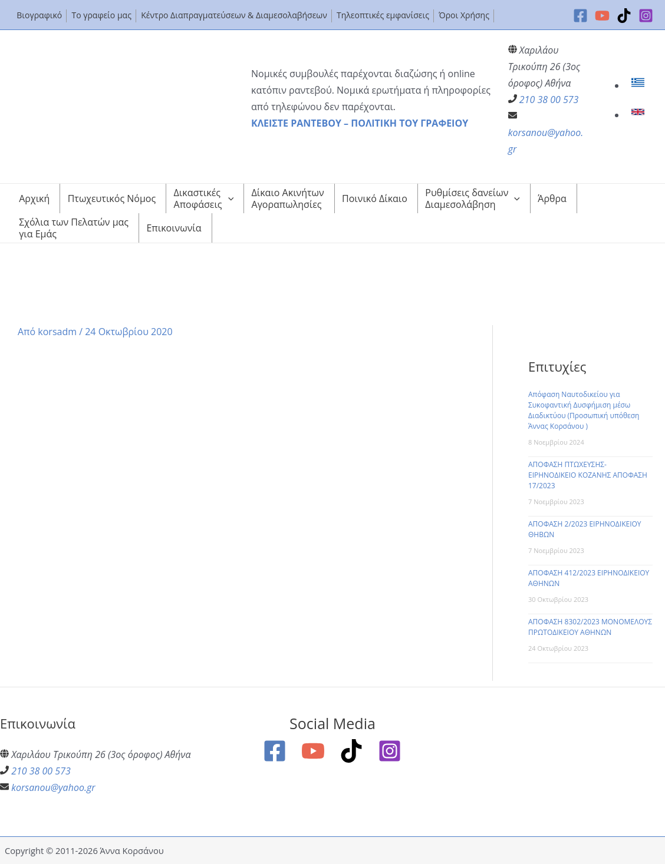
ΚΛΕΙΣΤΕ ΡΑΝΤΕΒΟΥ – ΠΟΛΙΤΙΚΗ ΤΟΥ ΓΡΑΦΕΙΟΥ (359, 123)
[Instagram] (645, 15)
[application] (228, 198)
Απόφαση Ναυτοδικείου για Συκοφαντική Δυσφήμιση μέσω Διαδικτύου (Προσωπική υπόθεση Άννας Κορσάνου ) (583, 410)
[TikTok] (624, 15)
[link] (639, 85)
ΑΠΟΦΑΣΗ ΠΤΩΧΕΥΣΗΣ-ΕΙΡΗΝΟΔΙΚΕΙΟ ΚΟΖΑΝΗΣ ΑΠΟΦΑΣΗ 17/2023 (587, 475)
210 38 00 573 (549, 99)
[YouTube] (602, 15)
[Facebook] (580, 15)
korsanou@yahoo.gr (53, 787)
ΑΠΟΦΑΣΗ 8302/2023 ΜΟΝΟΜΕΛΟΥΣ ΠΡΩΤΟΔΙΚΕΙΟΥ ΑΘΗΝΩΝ (590, 627)
